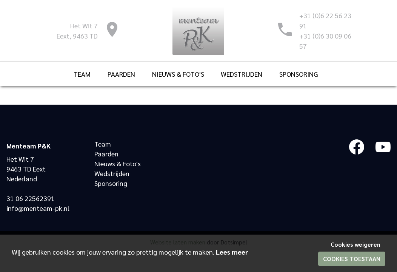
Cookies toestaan (351, 259)
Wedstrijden (111, 173)
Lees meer (232, 251)
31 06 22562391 (30, 198)
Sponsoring (110, 183)
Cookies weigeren (355, 244)
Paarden (106, 153)
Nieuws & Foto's (117, 163)
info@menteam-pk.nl (37, 208)
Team (102, 143)
